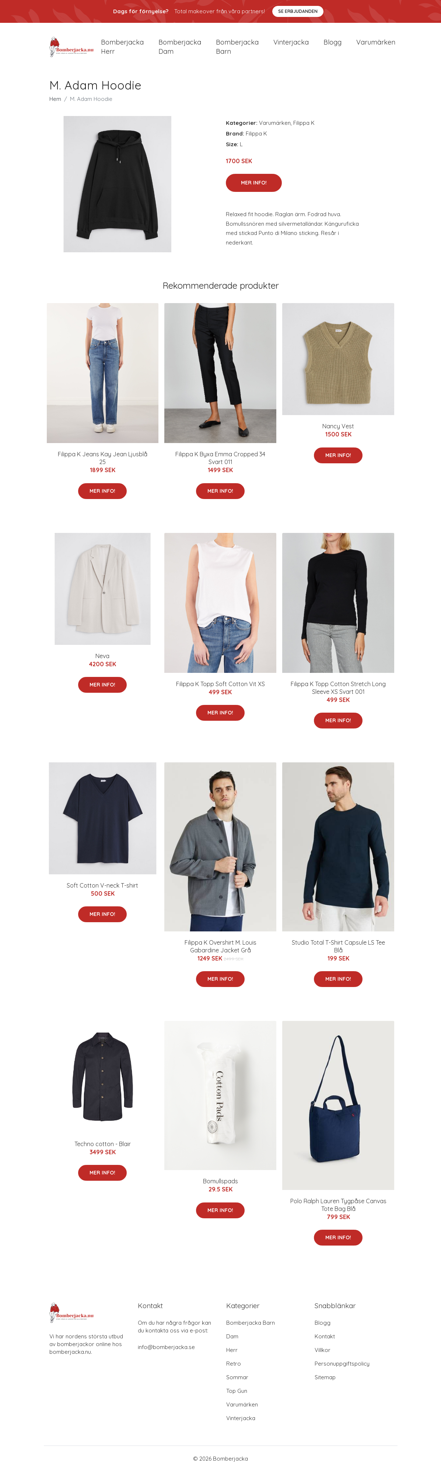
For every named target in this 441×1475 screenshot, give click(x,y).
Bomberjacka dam (179, 48)
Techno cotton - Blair (102, 1148)
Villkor (322, 1353)
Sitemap (325, 1380)
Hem (55, 102)
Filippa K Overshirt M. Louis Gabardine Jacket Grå (220, 950)
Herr (232, 1353)
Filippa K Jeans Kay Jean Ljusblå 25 (102, 462)
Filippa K (304, 126)
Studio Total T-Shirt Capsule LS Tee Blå (338, 950)
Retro (233, 1367)
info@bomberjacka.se (166, 1350)
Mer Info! (254, 186)
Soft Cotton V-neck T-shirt (102, 889)
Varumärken (375, 44)
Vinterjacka (291, 44)
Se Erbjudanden (298, 11)
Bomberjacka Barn (250, 1326)
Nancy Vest (338, 430)
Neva (102, 659)
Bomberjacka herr (122, 48)
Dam (232, 1340)
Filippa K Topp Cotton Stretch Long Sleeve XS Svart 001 (338, 691)
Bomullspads (220, 1185)
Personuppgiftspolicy (342, 1367)
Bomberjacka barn (237, 48)
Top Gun (236, 1394)
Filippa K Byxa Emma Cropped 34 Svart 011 (220, 462)
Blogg (332, 44)
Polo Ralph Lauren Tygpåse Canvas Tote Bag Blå (338, 1208)
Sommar (237, 1380)
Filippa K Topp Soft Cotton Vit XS (220, 687)
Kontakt (325, 1340)
